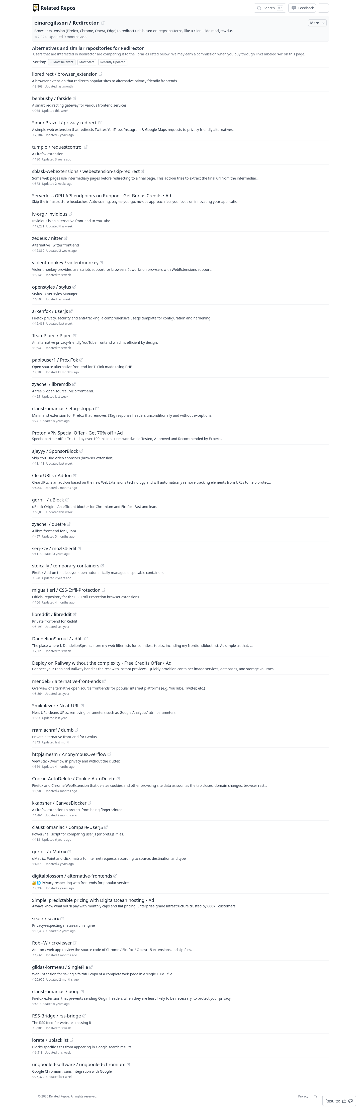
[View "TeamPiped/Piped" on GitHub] (75, 335)
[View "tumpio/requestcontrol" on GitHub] (86, 147)
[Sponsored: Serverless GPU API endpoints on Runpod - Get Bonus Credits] (180, 198)
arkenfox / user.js (50, 311)
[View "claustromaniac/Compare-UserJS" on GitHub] (106, 827)
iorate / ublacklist (50, 1040)
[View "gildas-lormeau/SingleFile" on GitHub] (91, 967)
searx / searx (45, 918)
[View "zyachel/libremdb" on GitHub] (74, 384)
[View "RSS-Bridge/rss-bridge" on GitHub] (84, 1016)
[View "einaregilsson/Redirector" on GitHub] (103, 23)
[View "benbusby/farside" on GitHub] (74, 98)
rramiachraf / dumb (52, 730)
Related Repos (58, 8)
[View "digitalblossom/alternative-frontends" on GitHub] (115, 876)
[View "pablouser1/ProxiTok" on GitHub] (81, 360)
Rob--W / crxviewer (52, 943)
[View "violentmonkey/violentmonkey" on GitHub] (102, 263)
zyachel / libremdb (51, 384)
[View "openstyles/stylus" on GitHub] (74, 287)
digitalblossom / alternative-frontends (72, 876)
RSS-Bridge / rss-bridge (56, 1016)
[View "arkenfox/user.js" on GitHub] (71, 311)
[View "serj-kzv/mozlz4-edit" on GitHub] (79, 548)
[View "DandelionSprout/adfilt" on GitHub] (86, 639)
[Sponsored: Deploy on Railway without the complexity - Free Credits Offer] (180, 665)
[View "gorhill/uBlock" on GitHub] (67, 500)
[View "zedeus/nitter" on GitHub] (66, 238)
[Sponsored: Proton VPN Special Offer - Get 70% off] (180, 435)
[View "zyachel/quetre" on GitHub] (69, 524)
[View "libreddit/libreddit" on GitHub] (75, 614)
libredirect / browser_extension (65, 74)
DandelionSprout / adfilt (57, 639)
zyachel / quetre (49, 524)
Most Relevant (61, 62)
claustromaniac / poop (55, 991)
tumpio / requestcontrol (57, 147)
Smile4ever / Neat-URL (55, 706)
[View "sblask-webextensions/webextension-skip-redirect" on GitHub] (143, 171)
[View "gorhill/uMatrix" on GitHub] (69, 851)
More (318, 22)
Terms (318, 1096)
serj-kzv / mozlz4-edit (54, 548)
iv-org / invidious (49, 214)
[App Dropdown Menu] (323, 8)
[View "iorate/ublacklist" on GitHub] (71, 1040)
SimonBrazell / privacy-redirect (64, 123)
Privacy (303, 1096)
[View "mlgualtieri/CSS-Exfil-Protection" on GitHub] (104, 590)
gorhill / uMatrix (49, 851)
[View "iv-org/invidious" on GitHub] (70, 214)
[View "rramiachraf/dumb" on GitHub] (76, 730)
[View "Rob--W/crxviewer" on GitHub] (75, 943)
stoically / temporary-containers (65, 566)
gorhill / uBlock (48, 500)
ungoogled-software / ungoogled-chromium (79, 1064)
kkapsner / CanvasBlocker (59, 803)
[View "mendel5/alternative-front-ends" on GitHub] (104, 681)
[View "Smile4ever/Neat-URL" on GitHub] (82, 706)
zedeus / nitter (47, 238)
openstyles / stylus (51, 287)
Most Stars (87, 62)
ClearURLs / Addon (52, 475)
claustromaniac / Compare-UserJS (67, 827)
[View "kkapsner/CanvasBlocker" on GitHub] (89, 803)
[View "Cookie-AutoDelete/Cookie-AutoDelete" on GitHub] (118, 779)
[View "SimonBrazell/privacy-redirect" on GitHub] (100, 123)
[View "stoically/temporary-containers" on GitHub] (102, 566)
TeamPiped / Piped (52, 335)
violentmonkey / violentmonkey (65, 263)
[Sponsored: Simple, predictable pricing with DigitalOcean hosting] (180, 903)
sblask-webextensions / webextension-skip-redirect (86, 171)
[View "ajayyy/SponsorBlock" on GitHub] (81, 451)
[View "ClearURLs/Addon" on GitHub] (75, 475)
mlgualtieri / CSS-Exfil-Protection (66, 590)
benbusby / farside (51, 98)
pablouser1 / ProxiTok (55, 360)
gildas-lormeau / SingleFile (60, 967)
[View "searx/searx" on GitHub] (62, 918)
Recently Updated (112, 62)
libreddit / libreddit (52, 614)
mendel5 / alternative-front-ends (66, 681)
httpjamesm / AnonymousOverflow (69, 754)
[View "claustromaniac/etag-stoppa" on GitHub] (97, 408)
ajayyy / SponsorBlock (55, 451)
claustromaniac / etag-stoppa (63, 408)
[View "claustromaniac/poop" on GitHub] (82, 991)
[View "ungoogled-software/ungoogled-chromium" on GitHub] (129, 1064)
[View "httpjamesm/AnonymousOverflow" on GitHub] (109, 754)
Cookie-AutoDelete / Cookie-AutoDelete (73, 779)
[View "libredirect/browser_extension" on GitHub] (101, 74)
